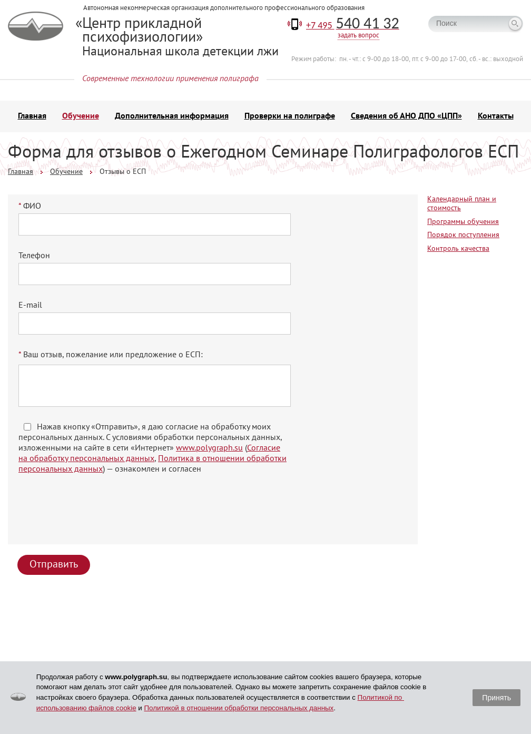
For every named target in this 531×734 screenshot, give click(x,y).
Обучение (80, 115)
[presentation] (99, 513)
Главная (32, 115)
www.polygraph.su (209, 447)
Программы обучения (463, 221)
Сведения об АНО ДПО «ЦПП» (406, 115)
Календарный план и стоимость (461, 203)
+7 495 (352, 25)
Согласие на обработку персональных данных (149, 452)
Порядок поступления (463, 234)
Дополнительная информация (172, 115)
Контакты (496, 115)
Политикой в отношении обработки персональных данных (238, 708)
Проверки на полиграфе (289, 115)
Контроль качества (458, 248)
